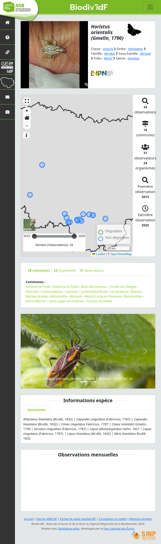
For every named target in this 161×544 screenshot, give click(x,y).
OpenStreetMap (121, 254)
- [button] (27, 126)
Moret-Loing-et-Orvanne (103, 296)
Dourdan (32, 291)
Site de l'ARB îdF (46, 519)
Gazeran (72, 291)
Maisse (136, 291)
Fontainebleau (52, 291)
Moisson (76, 296)
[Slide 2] (92, 382)
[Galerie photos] (7, 111)
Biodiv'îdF (89, 7)
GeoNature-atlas (69, 528)
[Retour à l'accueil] (7, 22)
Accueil (28, 519)
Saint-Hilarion (36, 301)
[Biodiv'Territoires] (7, 82)
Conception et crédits (112, 519)
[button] (27, 101)
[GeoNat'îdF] (7, 67)
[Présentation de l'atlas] (7, 37)
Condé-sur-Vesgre (122, 286)
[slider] (74, 236)
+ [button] (27, 111)
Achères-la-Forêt (38, 286)
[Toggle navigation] (150, 7)
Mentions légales (141, 519)
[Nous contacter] (7, 97)
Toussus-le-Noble (99, 301)
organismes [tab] (65, 270)
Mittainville (58, 296)
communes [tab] (39, 270)
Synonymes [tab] (36, 409)
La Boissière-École (94, 291)
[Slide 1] (83, 382)
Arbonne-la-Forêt (65, 286)
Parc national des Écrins (118, 528)
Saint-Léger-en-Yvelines (66, 301)
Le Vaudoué (119, 291)
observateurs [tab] (92, 270)
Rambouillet (133, 296)
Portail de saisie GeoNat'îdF (78, 519)
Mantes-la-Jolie (37, 296)
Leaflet (98, 254)
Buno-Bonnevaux (93, 286)
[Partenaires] (7, 52)
